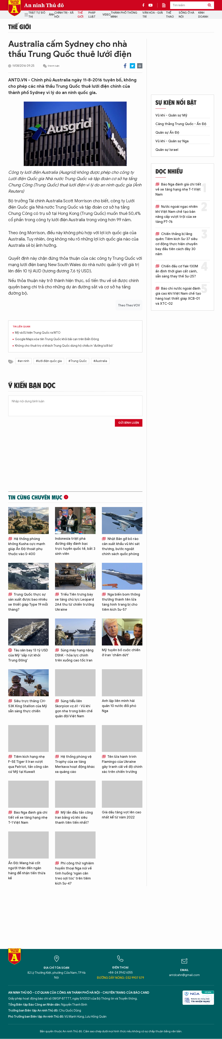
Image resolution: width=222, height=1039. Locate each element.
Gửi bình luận (128, 423)
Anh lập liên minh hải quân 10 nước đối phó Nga (119, 706)
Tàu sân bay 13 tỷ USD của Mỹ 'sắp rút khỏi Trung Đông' (28, 655)
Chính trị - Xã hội (64, 15)
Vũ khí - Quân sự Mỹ (171, 115)
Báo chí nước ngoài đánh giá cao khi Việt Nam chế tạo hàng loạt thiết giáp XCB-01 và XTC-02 (178, 296)
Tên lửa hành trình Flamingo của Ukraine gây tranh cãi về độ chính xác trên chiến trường (122, 764)
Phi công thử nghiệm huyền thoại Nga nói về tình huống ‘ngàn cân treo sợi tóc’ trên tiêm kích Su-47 (74, 873)
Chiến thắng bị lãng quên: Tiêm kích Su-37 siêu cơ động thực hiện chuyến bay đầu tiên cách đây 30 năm (176, 244)
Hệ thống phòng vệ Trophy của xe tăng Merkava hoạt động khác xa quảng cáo (75, 764)
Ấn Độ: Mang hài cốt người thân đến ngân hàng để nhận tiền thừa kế (26, 870)
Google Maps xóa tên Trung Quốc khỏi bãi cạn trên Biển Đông (57, 339)
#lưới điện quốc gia (49, 361)
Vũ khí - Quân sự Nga (172, 141)
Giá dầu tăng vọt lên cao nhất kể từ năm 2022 (121, 814)
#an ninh (23, 361)
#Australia (100, 361)
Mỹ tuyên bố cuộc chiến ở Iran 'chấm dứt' (121, 652)
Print (139, 65)
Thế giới (80, 15)
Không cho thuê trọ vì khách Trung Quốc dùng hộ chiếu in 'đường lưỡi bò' (64, 346)
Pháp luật (92, 15)
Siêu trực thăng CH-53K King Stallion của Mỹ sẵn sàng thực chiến (27, 706)
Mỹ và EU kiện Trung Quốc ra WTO (37, 333)
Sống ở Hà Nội (186, 15)
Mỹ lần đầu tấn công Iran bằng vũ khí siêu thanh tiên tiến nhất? (74, 817)
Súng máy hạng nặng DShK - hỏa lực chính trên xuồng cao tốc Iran (74, 655)
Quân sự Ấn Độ (167, 133)
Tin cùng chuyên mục (35, 497)
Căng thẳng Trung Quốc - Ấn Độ (180, 124)
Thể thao (170, 15)
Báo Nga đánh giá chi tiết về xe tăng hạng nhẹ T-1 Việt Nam (27, 817)
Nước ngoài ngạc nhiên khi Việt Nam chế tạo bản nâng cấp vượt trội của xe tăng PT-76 (176, 214)
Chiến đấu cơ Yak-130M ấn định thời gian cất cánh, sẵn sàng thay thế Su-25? (176, 271)
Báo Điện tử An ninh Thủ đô (14, 8)
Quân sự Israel (166, 150)
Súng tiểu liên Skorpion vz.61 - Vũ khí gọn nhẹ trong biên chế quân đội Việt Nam (74, 708)
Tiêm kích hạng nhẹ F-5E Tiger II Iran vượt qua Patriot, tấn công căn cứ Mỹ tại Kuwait (28, 764)
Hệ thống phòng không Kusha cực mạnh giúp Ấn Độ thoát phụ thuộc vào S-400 (26, 546)
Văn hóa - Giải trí (152, 15)
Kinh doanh (203, 15)
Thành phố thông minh (124, 15)
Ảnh (51, 14)
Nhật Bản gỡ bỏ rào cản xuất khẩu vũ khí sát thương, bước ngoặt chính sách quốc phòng (121, 546)
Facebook (125, 65)
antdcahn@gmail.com (184, 975)
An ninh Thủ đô (44, 5)
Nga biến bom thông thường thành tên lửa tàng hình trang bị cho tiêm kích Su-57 (121, 602)
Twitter (132, 65)
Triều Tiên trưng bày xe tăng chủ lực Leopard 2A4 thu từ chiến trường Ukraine (74, 602)
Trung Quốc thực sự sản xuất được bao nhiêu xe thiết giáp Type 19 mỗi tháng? (28, 602)
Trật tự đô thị (36, 15)
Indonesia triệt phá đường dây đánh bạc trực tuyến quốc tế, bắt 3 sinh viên (75, 546)
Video (106, 14)
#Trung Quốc (77, 361)
